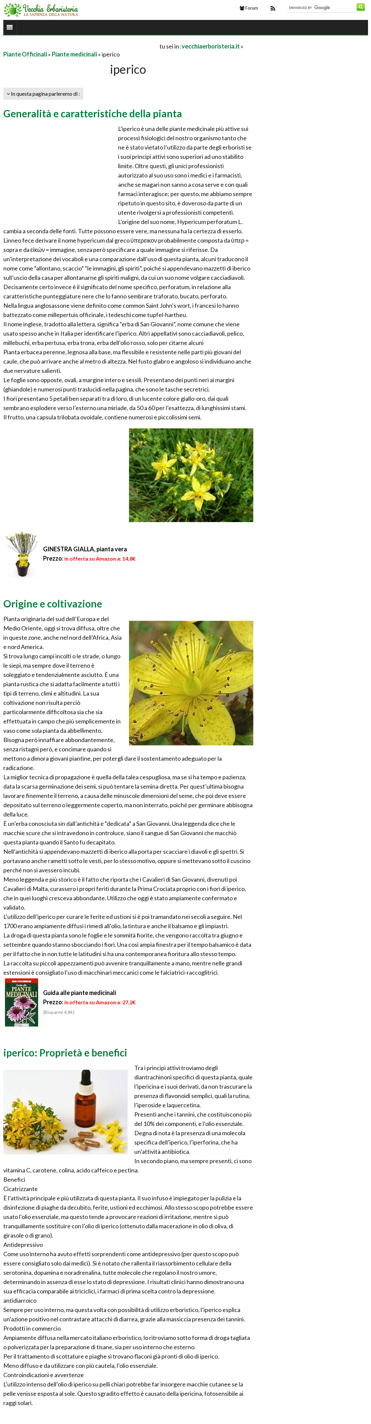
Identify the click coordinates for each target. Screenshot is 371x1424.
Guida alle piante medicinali (79, 992)
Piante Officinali (25, 54)
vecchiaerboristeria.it (211, 46)
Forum (249, 8)
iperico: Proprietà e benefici (65, 1052)
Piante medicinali (74, 54)
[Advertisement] (80, 46)
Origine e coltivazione (52, 603)
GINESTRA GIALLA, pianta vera (85, 549)
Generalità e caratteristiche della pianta (92, 113)
